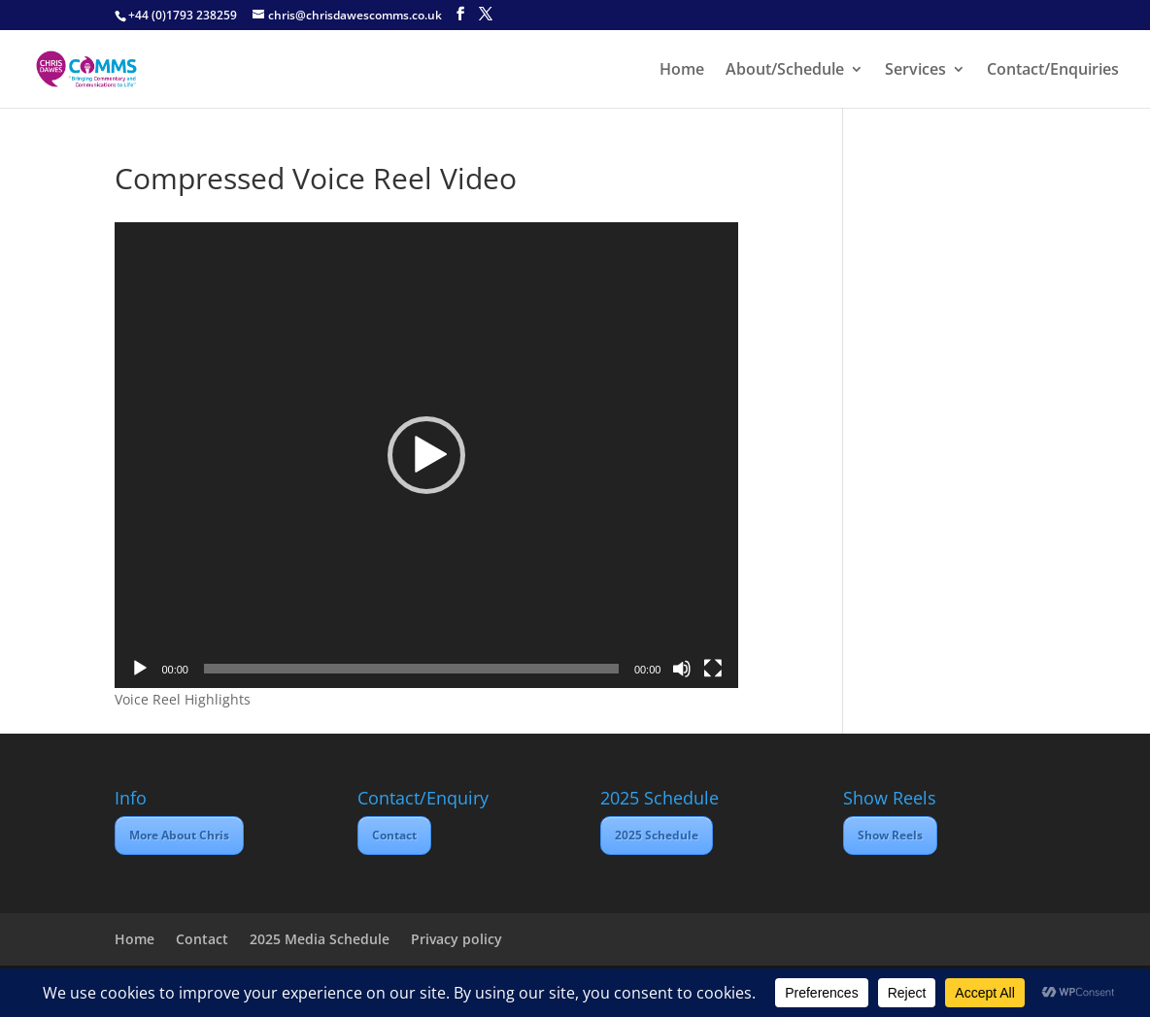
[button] (426, 455)
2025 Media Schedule (319, 939)
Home (682, 71)
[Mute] (682, 668)
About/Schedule (785, 71)
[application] (426, 455)
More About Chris (179, 835)
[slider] (411, 668)
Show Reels (890, 835)
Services (915, 71)
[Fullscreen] (713, 668)
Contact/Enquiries (1053, 71)
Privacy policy (456, 939)
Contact (394, 835)
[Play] (140, 668)
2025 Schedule (656, 835)
